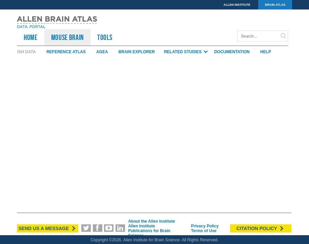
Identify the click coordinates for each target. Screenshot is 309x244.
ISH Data (26, 51)
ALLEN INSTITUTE (237, 4)
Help (265, 51)
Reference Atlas (66, 51)
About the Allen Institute (151, 221)
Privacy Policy (205, 226)
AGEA (102, 51)
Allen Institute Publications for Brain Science (149, 231)
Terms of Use (204, 230)
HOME (31, 37)
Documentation (232, 51)
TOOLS (104, 37)
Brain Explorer (137, 51)
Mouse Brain (67, 37)
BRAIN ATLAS (275, 4)
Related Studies (186, 51)
